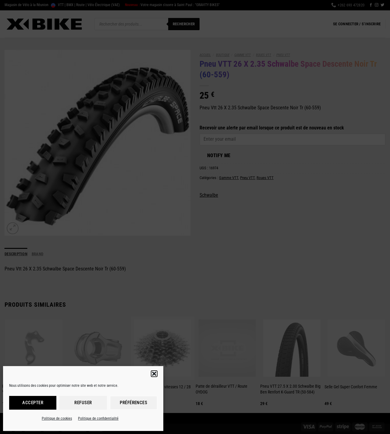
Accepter (32, 402)
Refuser (83, 402)
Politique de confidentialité (98, 418)
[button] (154, 374)
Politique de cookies (57, 418)
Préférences (133, 402)
